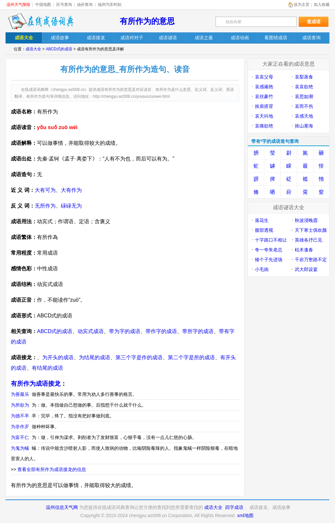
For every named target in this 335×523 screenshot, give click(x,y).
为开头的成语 (58, 357)
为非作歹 (20, 426)
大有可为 (45, 190)
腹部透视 (264, 230)
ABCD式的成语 (59, 49)
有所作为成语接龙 (36, 383)
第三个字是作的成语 (139, 357)
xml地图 (245, 515)
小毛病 (262, 269)
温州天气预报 (18, 4)
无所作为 (45, 206)
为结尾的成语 (94, 357)
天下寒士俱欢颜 (311, 230)
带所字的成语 (198, 331)
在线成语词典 (40, 21)
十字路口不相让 (271, 240)
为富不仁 (20, 437)
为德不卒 (20, 415)
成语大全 (33, 49)
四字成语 (234, 507)
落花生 (262, 220)
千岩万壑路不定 (311, 259)
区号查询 (64, 4)
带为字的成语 (124, 331)
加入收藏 (321, 4)
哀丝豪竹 (264, 96)
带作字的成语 (161, 331)
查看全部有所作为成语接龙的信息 (51, 469)
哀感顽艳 (264, 86)
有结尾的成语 (47, 368)
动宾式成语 (91, 331)
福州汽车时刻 (109, 4)
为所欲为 (20, 405)
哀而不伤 (304, 106)
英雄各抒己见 (308, 240)
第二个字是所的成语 (191, 357)
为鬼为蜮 (20, 448)
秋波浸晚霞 (306, 220)
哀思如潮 (304, 96)
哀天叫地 (264, 116)
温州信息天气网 (62, 507)
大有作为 (71, 190)
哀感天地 (304, 116)
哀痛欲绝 (264, 125)
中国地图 (43, 4)
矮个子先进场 (268, 259)
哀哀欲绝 (304, 86)
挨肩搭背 (264, 106)
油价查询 (85, 4)
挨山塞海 (304, 125)
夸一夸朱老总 (268, 249)
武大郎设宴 (306, 269)
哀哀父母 (264, 76)
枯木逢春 (304, 249)
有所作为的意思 (147, 21)
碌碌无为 (71, 206)
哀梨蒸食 (304, 76)
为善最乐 (20, 394)
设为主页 (301, 4)
